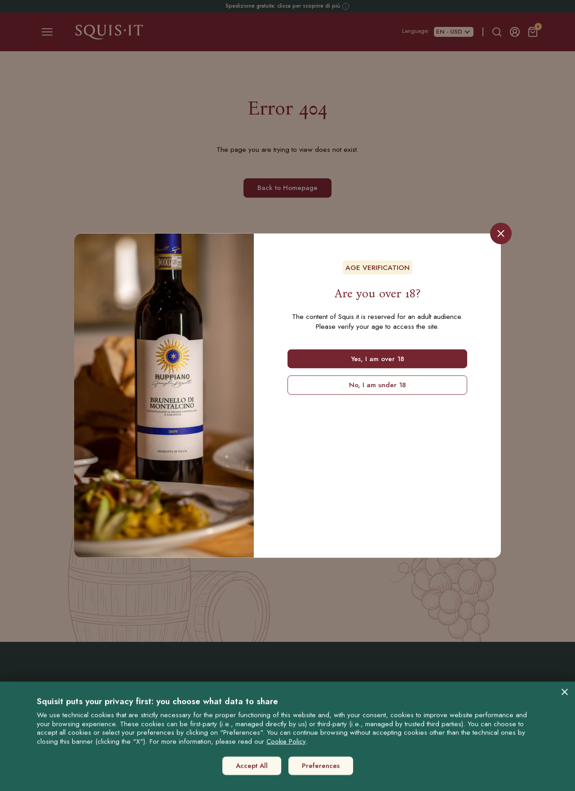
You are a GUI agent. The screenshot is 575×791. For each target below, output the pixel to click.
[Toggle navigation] (47, 32)
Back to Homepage (287, 188)
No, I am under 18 (377, 385)
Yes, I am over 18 (377, 358)
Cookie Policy (286, 770)
